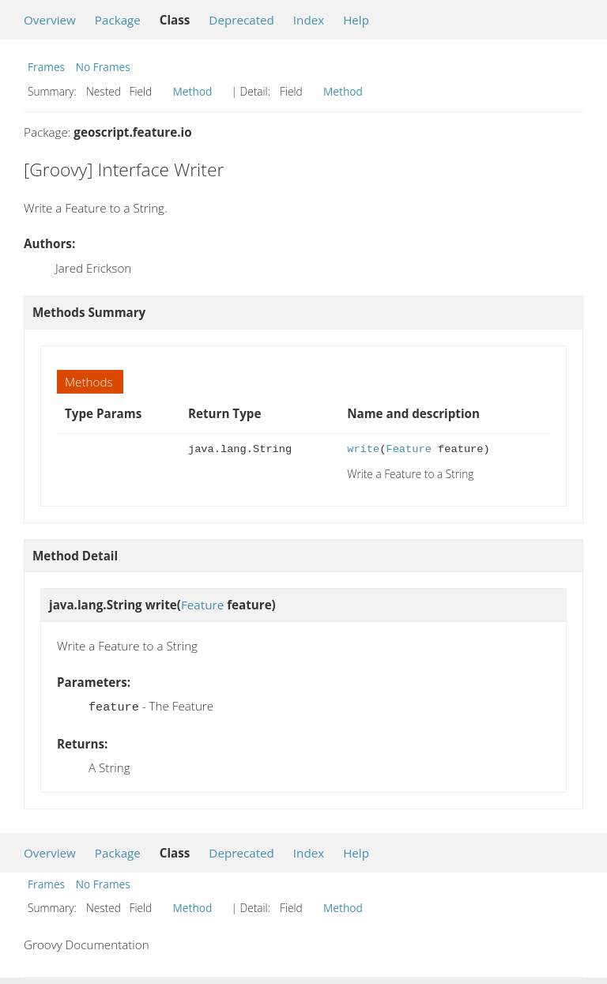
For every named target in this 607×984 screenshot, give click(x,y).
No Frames (103, 66)
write (363, 449)
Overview (50, 20)
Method (193, 91)
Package (118, 20)
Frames (46, 66)
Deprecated (241, 20)
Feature (408, 449)
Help (356, 20)
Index (308, 20)
